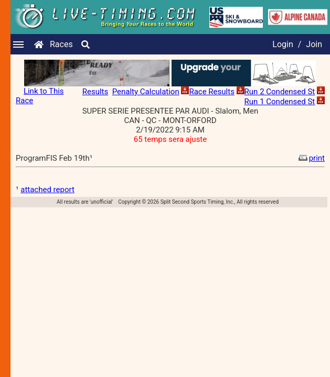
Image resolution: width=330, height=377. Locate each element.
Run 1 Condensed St (279, 101)
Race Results (211, 91)
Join (314, 44)
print (310, 158)
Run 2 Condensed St (279, 91)
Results (95, 91)
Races (61, 44)
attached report (47, 189)
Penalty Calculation (145, 91)
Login (282, 44)
